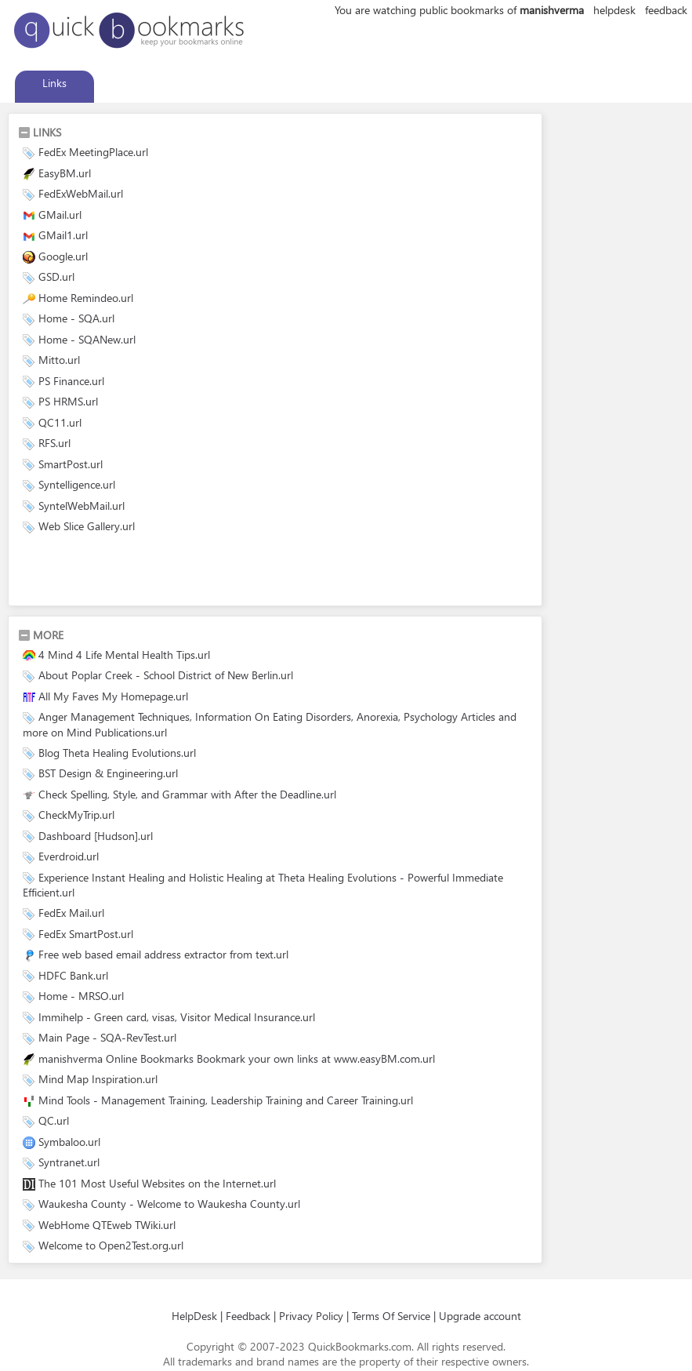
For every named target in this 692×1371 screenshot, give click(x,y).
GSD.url (56, 276)
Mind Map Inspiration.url (98, 1078)
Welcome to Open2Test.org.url (110, 1245)
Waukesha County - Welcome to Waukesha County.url (169, 1203)
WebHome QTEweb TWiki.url (107, 1224)
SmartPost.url (70, 463)
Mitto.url (59, 359)
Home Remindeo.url (85, 297)
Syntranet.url (69, 1162)
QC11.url (60, 422)
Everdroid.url (68, 856)
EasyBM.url (64, 172)
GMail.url (60, 214)
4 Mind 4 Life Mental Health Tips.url (124, 654)
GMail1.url (63, 234)
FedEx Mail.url (71, 912)
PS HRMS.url (68, 401)
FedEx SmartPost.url (85, 933)
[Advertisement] (201, 572)
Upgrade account (480, 1315)
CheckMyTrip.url (76, 814)
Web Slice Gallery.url (86, 525)
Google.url (63, 256)
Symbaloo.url (69, 1141)
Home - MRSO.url (81, 995)
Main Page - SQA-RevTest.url (107, 1037)
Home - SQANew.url (87, 339)
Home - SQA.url (76, 318)
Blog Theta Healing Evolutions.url (117, 752)
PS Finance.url (71, 380)
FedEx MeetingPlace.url (93, 151)
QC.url (53, 1120)
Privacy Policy (311, 1315)
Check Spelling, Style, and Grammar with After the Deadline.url (187, 794)
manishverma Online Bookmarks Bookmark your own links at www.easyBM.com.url (236, 1058)
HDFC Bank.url (73, 975)
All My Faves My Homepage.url (113, 696)
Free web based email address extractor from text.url (163, 954)
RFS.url (54, 442)
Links (54, 82)
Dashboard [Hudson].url (95, 835)
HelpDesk (194, 1315)
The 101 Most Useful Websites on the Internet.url (157, 1183)
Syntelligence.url (76, 484)
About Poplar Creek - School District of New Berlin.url (165, 674)
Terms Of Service (391, 1315)
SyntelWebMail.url (81, 505)
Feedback (248, 1315)
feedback (666, 9)
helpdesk (614, 9)
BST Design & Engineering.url (108, 773)
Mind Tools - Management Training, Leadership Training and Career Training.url (225, 1100)
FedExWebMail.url (80, 193)
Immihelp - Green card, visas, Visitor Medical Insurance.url (176, 1016)
